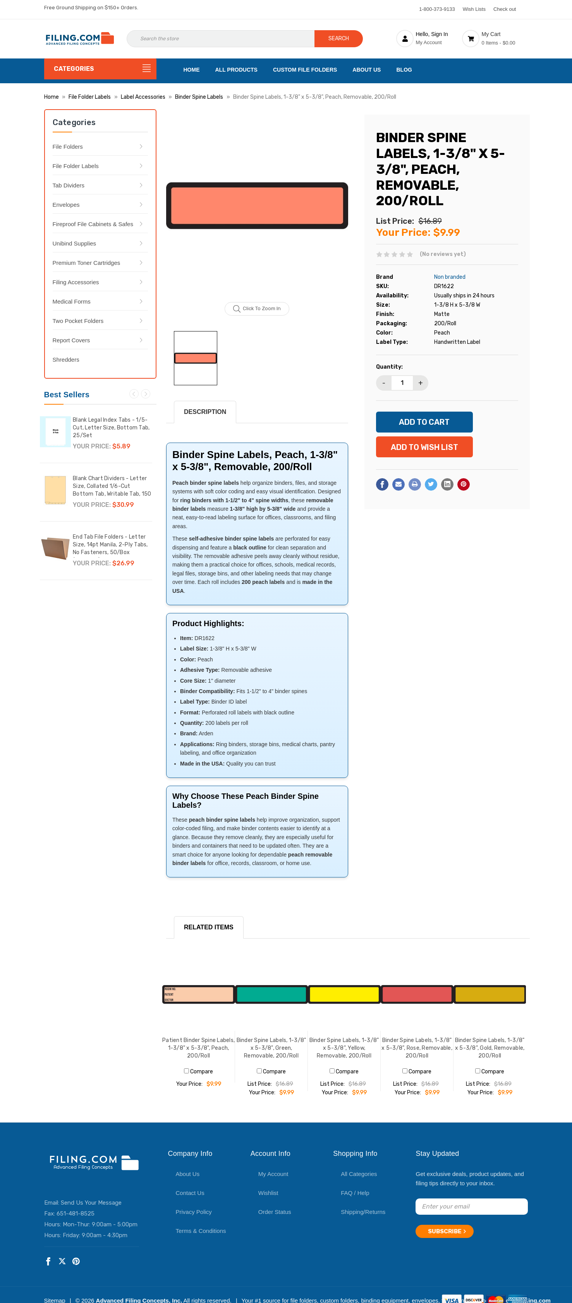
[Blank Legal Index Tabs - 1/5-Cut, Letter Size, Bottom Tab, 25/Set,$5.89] (55, 431)
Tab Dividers (69, 185)
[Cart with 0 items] (495, 38)
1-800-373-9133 (437, 9)
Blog (404, 70)
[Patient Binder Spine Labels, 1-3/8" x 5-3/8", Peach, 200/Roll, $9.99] (198, 994)
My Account (273, 1174)
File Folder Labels (76, 166)
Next (145, 393)
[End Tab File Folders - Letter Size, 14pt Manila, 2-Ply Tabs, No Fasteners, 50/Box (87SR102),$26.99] (55, 548)
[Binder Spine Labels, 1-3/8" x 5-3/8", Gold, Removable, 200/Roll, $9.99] (489, 994)
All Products (236, 70)
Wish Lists (474, 9)
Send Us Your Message (91, 1202)
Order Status (274, 1212)
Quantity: (389, 367)
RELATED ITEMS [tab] (209, 927)
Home (192, 70)
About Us (366, 70)
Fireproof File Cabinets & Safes (93, 224)
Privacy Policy (194, 1212)
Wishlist (268, 1193)
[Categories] (100, 68)
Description (205, 412)
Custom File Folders (305, 70)
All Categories (359, 1174)
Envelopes (66, 204)
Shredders (66, 359)
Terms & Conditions (201, 1230)
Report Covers (71, 340)
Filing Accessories (76, 282)
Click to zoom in (257, 309)
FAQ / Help (355, 1193)
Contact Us (190, 1193)
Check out (504, 9)
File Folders (68, 146)
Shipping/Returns (363, 1212)
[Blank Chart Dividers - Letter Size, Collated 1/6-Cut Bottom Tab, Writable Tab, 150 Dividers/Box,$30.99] (55, 490)
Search (338, 38)
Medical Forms (72, 301)
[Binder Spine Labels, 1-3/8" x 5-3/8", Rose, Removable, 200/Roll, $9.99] (417, 994)
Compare (198, 1071)
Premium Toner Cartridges (86, 262)
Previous (134, 393)
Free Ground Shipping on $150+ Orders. (91, 7)
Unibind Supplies (74, 243)
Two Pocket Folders (78, 321)
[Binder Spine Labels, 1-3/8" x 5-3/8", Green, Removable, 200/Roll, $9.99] (271, 994)
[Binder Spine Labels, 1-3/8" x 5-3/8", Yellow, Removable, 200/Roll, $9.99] (344, 994)
